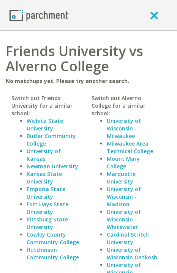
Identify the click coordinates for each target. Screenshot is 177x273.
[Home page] (39, 15)
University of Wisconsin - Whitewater (124, 219)
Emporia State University (46, 192)
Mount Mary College (123, 162)
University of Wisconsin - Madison (124, 196)
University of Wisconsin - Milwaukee (124, 128)
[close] (154, 15)
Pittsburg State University (47, 223)
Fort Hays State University (47, 208)
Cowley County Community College (53, 238)
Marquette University (121, 177)
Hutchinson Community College (53, 253)
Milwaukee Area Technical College (130, 147)
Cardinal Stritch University (128, 238)
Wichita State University (45, 124)
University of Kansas (44, 154)
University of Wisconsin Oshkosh (132, 253)
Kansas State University (44, 177)
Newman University (52, 166)
